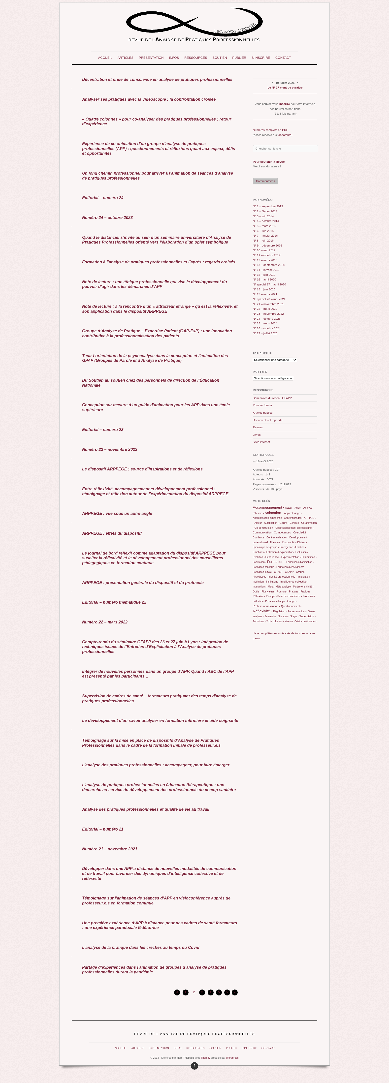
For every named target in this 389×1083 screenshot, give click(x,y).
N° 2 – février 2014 (265, 211)
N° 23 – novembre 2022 (268, 313)
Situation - (283, 616)
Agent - (299, 507)
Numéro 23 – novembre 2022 (109, 449)
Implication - (305, 576)
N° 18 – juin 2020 (264, 289)
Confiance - (259, 537)
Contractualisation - (277, 537)
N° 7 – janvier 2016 (265, 235)
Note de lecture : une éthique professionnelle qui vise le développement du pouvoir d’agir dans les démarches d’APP (154, 284)
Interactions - (260, 586)
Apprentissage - (292, 513)
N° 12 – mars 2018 (265, 260)
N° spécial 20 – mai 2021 (269, 299)
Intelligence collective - (294, 581)
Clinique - (295, 523)
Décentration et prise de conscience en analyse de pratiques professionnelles (157, 79)
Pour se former (262, 405)
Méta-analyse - (284, 586)
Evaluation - (301, 552)
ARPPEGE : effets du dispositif (112, 533)
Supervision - (307, 616)
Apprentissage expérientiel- (268, 518)
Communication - (263, 532)
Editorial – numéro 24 (103, 197)
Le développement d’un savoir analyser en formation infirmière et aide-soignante (160, 720)
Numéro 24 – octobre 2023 (107, 217)
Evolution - (258, 557)
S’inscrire (261, 58)
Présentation (151, 58)
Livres (256, 434)
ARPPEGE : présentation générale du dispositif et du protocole (143, 582)
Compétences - (283, 532)
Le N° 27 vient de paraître (284, 87)
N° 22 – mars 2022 (265, 308)
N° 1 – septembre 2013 (268, 206)
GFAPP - (290, 571)
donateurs (284, 135)
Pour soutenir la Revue (269, 161)
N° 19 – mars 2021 (265, 294)
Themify (205, 1057)
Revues (258, 427)
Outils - (257, 591)
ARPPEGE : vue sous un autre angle (117, 513)
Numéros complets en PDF (270, 130)
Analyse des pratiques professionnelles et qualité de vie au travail (145, 809)
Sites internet (261, 442)
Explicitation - (308, 557)
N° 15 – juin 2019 (264, 275)
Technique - (259, 621)
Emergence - (287, 547)
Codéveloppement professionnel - (294, 527)
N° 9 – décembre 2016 (267, 245)
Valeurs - (289, 621)
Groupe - (301, 572)
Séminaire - (270, 616)
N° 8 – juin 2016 (263, 240)
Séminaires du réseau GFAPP (272, 398)
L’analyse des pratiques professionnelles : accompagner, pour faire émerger (155, 765)
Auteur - (259, 523)
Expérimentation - (291, 557)
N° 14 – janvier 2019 (266, 270)
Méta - (271, 586)
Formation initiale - (263, 572)
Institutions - (273, 581)
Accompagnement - (268, 507)
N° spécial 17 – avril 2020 (269, 284)
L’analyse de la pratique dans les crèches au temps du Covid (140, 947)
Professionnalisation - (266, 606)
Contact (283, 58)
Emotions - (259, 552)
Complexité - (300, 532)
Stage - (294, 616)
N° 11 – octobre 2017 (267, 255)
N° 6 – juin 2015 (263, 231)
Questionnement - (291, 606)
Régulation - (280, 611)
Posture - (282, 591)
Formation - (276, 562)
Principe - (271, 596)
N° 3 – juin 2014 (263, 216)
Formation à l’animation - (300, 562)
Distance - (303, 542)
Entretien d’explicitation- (280, 552)
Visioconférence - (306, 621)
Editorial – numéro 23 (103, 429)
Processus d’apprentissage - (280, 601)
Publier (239, 58)
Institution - (259, 581)
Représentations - (297, 611)
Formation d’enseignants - (290, 567)
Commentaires (265, 181)
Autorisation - (271, 523)
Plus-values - (268, 591)
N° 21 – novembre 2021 (268, 304)
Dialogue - (276, 542)
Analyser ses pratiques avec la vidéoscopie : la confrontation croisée (149, 99)
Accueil (105, 58)
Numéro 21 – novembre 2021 (109, 849)
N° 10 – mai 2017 (264, 250)
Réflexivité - (262, 611)
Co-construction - (265, 527)
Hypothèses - (260, 576)
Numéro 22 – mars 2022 (105, 622)
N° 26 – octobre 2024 (267, 328)
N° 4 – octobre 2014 (266, 221)
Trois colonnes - (275, 621)
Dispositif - (289, 542)
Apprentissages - (293, 518)
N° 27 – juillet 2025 (265, 333)
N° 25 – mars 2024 (265, 323)
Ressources (195, 58)
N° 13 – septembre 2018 (269, 265)
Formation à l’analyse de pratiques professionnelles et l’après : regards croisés (158, 262)
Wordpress (232, 1057)
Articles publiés (262, 412)
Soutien (219, 58)
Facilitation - (259, 562)
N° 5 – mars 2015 (264, 226)
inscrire (284, 104)
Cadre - (284, 522)
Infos (174, 58)
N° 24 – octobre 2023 (267, 318)
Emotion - (300, 547)
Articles (125, 58)
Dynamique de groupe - (266, 547)
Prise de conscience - (289, 596)
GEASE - (279, 572)
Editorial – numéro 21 (103, 829)
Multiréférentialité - (303, 586)
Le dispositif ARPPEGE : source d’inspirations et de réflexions (142, 469)
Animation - (273, 513)
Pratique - (294, 591)
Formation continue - (264, 567)
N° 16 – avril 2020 (264, 279)
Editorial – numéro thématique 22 (114, 602)
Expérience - (273, 557)
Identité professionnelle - (282, 576)
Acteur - (289, 507)
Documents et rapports (267, 420)
